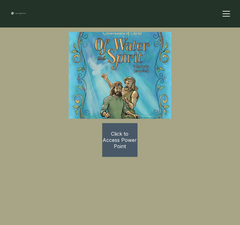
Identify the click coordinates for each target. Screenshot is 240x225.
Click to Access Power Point (120, 140)
